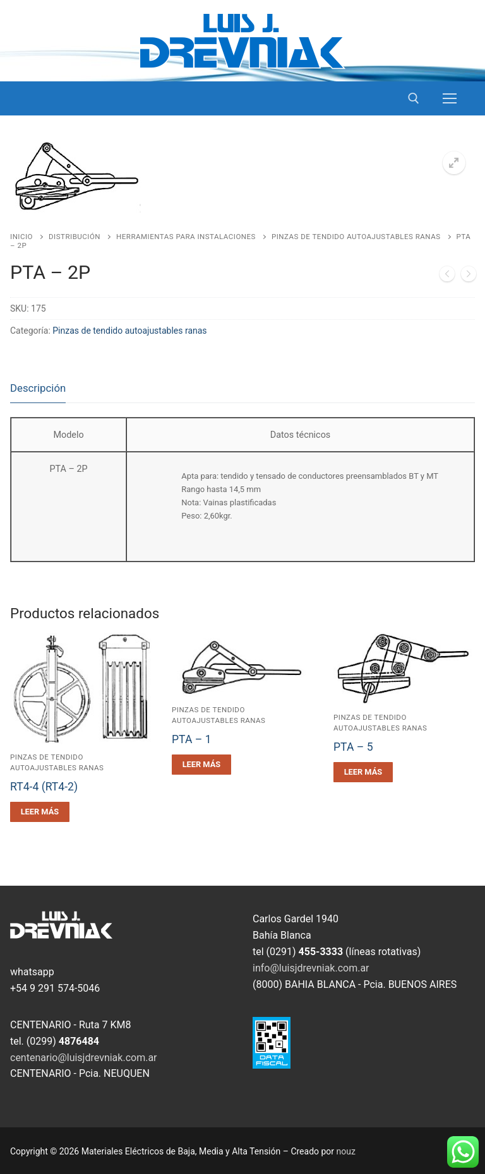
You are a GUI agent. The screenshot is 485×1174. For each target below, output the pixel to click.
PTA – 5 (353, 747)
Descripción (38, 388)
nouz (346, 1151)
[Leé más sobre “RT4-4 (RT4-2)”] (39, 812)
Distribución (74, 236)
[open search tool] (413, 98)
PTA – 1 (192, 739)
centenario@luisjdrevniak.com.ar (83, 1058)
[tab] (38, 389)
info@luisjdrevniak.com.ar (311, 968)
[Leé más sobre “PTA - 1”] (201, 764)
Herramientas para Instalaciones (186, 236)
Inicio (21, 236)
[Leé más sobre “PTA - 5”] (363, 772)
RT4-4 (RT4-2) (44, 786)
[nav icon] (449, 98)
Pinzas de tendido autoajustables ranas (356, 236)
